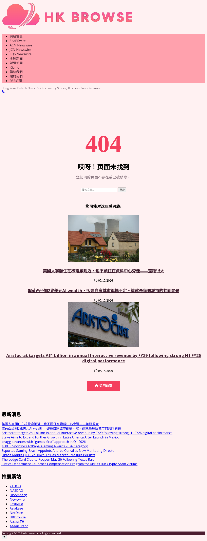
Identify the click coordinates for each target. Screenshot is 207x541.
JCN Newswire (20, 49)
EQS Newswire (21, 54)
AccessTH (17, 521)
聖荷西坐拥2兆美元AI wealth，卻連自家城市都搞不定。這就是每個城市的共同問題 (103, 290)
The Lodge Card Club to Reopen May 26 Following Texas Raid (48, 459)
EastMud (16, 504)
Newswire (17, 499)
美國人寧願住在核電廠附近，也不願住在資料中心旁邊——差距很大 (103, 271)
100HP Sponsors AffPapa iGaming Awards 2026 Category (45, 446)
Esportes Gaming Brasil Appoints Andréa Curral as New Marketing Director (59, 450)
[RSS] (3, 91)
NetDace (16, 513)
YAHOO (15, 486)
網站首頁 (16, 36)
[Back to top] (4, 537)
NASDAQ (16, 490)
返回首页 (103, 386)
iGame (14, 67)
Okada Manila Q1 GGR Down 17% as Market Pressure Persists (48, 455)
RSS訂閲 (16, 81)
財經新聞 (16, 63)
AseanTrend (19, 526)
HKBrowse (18, 517)
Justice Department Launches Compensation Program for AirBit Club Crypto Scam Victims (69, 464)
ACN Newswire (21, 45)
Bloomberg (18, 495)
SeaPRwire (18, 41)
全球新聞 (16, 58)
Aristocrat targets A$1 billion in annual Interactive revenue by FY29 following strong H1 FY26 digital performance (103, 358)
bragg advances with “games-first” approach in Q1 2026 (44, 441)
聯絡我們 (16, 72)
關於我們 (16, 76)
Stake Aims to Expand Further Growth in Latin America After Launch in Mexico (60, 437)
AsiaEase (16, 508)
